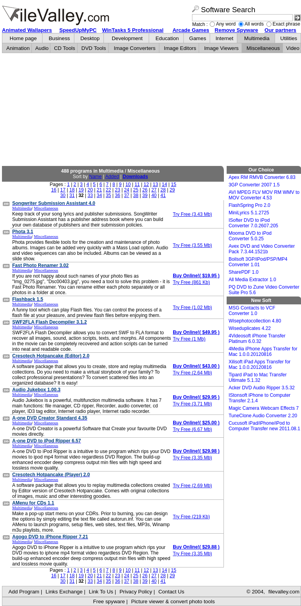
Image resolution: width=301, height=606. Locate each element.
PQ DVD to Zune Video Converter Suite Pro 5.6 (264, 289)
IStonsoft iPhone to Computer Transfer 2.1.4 (259, 397)
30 (62, 195)
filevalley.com (283, 592)
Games (197, 38)
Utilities (288, 38)
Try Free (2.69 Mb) (192, 485)
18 (71, 190)
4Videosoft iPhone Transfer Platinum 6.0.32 (257, 338)
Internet (224, 38)
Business (59, 38)
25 (135, 190)
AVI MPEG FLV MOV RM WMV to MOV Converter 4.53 (264, 195)
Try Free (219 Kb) (191, 516)
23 (117, 190)
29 (172, 190)
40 (154, 195)
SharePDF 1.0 (244, 272)
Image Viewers (221, 48)
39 (144, 195)
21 (99, 190)
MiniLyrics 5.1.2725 (249, 213)
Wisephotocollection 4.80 (255, 321)
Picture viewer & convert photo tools (173, 601)
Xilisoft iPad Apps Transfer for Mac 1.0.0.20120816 (259, 364)
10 (128, 184)
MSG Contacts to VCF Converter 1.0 (252, 310)
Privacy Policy (136, 592)
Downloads (135, 176)
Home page (23, 38)
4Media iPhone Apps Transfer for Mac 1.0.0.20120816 (263, 351)
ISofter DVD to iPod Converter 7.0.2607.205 (253, 222)
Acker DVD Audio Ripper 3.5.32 (262, 387)
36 (117, 195)
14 (164, 184)
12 (146, 184)
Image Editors (180, 48)
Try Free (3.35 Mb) (192, 457)
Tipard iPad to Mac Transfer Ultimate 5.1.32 (258, 377)
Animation (18, 48)
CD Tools (64, 48)
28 (163, 190)
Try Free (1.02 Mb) (192, 307)
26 (144, 190)
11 (137, 184)
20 (90, 190)
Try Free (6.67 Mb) (192, 429)
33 (90, 195)
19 (80, 190)
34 (99, 195)
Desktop (90, 38)
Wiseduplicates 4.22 (250, 328)
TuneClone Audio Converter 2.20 (263, 415)
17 (62, 190)
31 (71, 195)
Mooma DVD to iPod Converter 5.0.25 (250, 235)
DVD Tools (93, 48)
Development (127, 38)
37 (126, 195)
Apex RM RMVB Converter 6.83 (262, 177)
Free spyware (109, 601)
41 (163, 195)
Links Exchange (64, 592)
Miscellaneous (263, 48)
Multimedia (257, 38)
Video (292, 48)
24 (126, 190)
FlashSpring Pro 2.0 (249, 205)
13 (155, 184)
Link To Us (101, 592)
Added (112, 176)
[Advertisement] (151, 110)
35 (108, 195)
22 (108, 190)
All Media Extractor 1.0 (252, 279)
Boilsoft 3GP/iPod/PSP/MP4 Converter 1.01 (258, 261)
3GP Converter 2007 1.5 (254, 185)
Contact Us (171, 592)
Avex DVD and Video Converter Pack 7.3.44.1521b (262, 248)
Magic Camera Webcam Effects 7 (264, 408)
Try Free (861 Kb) (191, 282)
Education (167, 38)
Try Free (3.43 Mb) (192, 214)
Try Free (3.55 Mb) (192, 245)
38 (135, 195)
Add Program (23, 592)
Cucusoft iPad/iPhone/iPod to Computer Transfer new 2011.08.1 (264, 425)
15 (173, 184)
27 (154, 190)
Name (95, 176)
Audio (41, 48)
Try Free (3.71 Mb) (192, 404)
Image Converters (134, 48)
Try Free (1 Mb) (189, 339)
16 (53, 190)
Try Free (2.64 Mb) (192, 373)
